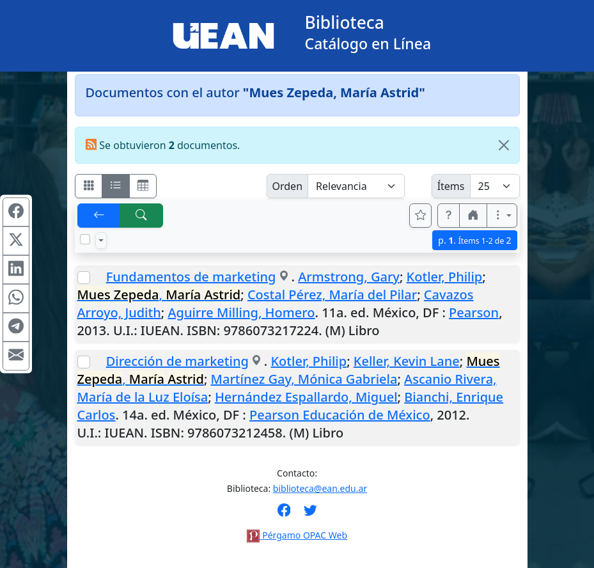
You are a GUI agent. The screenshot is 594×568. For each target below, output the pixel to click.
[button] (448, 215)
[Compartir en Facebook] (16, 212)
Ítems (451, 186)
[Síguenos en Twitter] (310, 514)
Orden (287, 186)
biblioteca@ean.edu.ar (320, 488)
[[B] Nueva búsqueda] (141, 215)
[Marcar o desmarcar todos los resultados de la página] (85, 239)
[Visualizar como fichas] (89, 186)
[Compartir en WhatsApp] (16, 298)
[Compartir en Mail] (16, 356)
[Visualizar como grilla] (143, 186)
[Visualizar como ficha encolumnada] (116, 186)
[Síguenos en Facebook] (284, 514)
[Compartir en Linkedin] (16, 270)
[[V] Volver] (99, 215)
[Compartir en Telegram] (16, 327)
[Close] (503, 145)
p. (474, 240)
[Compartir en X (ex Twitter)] (16, 241)
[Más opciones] (502, 215)
